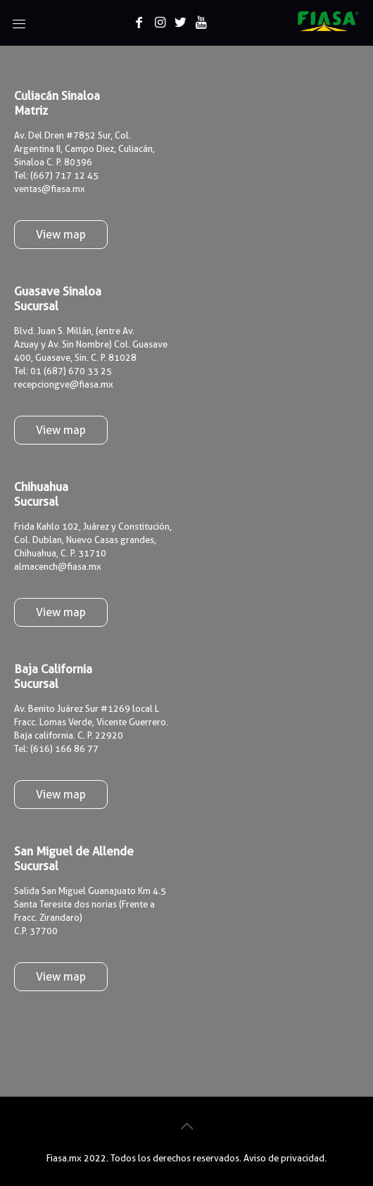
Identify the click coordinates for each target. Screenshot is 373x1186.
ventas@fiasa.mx (49, 188)
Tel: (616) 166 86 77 (56, 748)
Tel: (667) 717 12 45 (56, 175)
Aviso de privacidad (284, 1157)
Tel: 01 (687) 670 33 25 (63, 370)
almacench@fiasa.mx (57, 566)
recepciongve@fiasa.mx (63, 384)
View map (61, 234)
